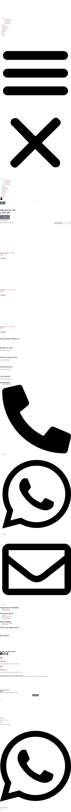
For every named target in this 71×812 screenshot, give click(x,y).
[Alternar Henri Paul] (1, 809)
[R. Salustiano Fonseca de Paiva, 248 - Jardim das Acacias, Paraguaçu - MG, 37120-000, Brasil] (35, 645)
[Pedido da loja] (62, 223)
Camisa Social (5, 27)
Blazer (3, 25)
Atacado (3, 31)
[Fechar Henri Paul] (1, 699)
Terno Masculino (7, 19)
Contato (3, 35)
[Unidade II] (1, 666)
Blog (3, 32)
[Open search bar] (35, 200)
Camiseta (4, 30)
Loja (3, 34)
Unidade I (3, 661)
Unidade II (3, 670)
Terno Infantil (7, 22)
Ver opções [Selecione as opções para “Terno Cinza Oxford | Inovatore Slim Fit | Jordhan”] (3, 295)
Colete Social (4, 29)
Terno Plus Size (7, 23)
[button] (35, 107)
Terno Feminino (7, 21)
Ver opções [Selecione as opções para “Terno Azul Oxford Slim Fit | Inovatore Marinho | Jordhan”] (3, 258)
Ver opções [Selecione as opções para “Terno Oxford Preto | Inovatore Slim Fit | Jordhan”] (3, 332)
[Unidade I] (1, 658)
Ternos (3, 18)
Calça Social (4, 26)
